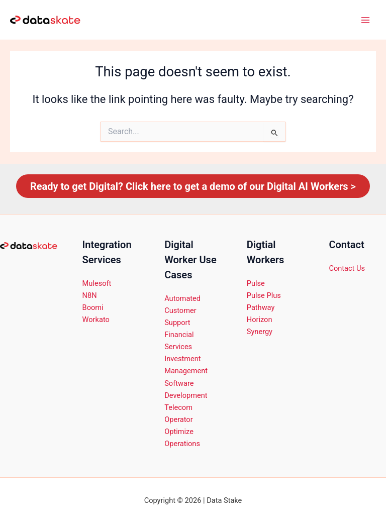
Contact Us (347, 268)
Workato (96, 319)
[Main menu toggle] (365, 20)
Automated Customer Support (182, 310)
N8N (89, 295)
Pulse (256, 283)
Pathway (261, 307)
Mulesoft (97, 283)
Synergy (259, 331)
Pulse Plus (264, 295)
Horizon (259, 319)
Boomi (93, 307)
